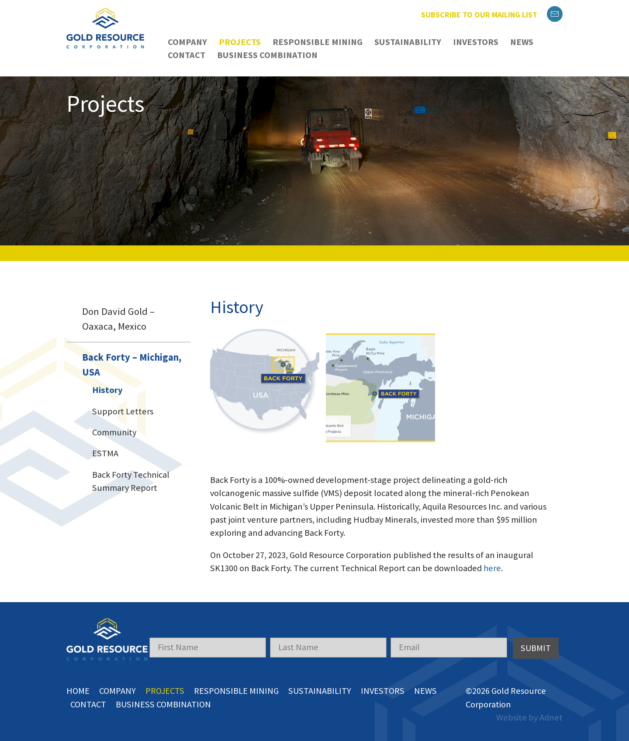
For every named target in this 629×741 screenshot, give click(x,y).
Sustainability (407, 42)
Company (187, 42)
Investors (475, 42)
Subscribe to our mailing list (479, 15)
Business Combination (267, 55)
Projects (240, 42)
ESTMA (105, 453)
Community (114, 432)
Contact (186, 55)
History (107, 390)
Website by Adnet (529, 711)
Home (78, 684)
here (492, 561)
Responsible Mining (318, 42)
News (521, 42)
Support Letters (122, 411)
